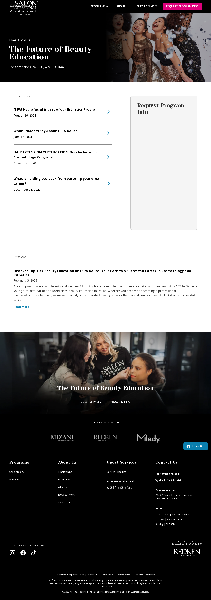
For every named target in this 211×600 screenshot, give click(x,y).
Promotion (195, 446)
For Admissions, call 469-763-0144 (36, 67)
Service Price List (116, 471)
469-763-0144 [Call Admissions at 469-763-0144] (168, 479)
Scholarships (65, 471)
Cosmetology (16, 471)
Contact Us (64, 502)
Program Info (120, 402)
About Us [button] (67, 462)
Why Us (62, 487)
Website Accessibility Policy (100, 574)
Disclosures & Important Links (70, 574)
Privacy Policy (124, 574)
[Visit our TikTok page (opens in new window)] (33, 552)
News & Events (67, 494)
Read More (21, 307)
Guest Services (147, 6)
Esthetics (14, 479)
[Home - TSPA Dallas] (24, 6)
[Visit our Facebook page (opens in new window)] (23, 552)
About (121, 6)
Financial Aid (64, 479)
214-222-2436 (126, 487)
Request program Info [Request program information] (182, 6)
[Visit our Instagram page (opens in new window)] (12, 552)
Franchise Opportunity (145, 574)
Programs (97, 6)
